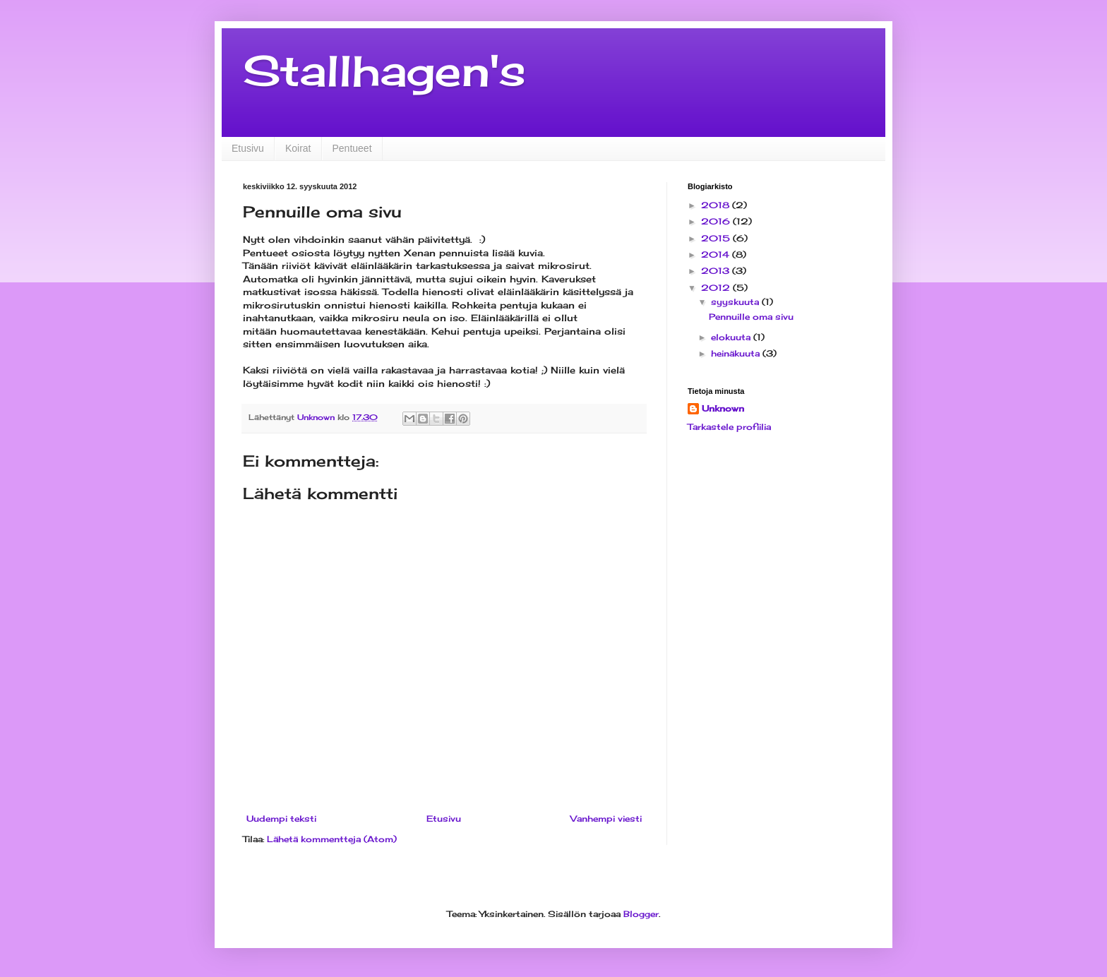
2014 (716, 254)
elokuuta (732, 337)
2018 (716, 205)
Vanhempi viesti (606, 818)
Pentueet (352, 148)
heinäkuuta (736, 353)
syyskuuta (736, 301)
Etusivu (248, 148)
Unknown (723, 408)
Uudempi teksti (281, 818)
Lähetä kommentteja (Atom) (332, 839)
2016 (717, 221)
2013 (716, 270)
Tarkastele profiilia (729, 426)
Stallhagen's (384, 70)
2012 (717, 287)
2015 (717, 238)
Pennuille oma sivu (751, 316)
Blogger (641, 914)
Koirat (298, 148)
